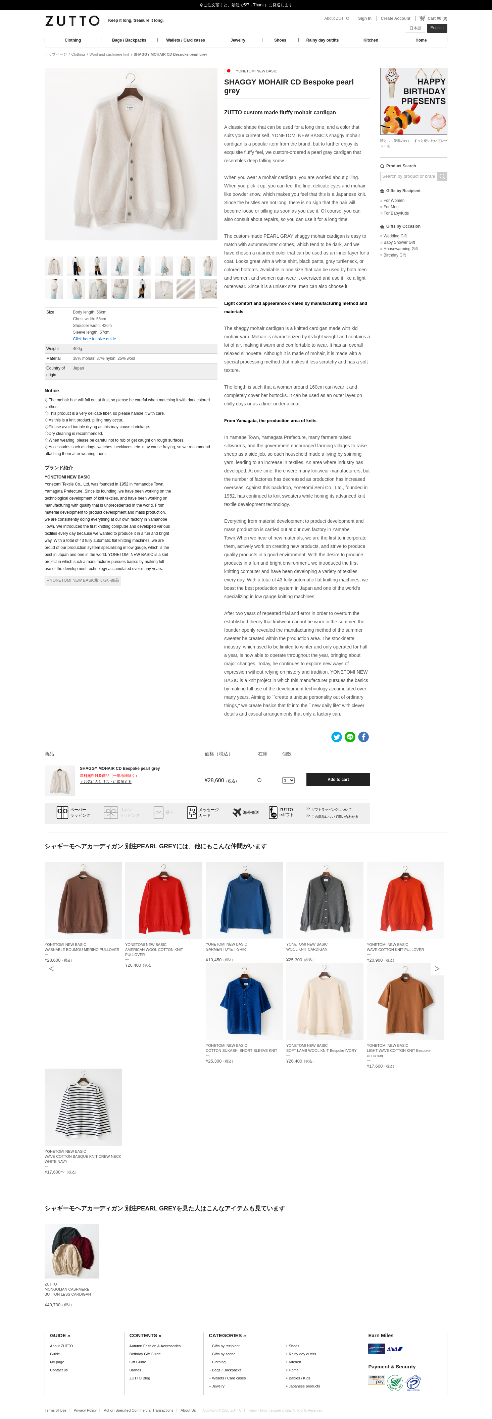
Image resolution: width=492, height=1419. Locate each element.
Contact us (59, 1370)
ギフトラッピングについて (331, 809)
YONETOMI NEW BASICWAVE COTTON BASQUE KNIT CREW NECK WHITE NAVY (83, 1156)
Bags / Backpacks (129, 40)
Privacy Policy (85, 1410)
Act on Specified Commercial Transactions (139, 1410)
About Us (188, 1410)
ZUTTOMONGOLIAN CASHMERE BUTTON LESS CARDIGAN (68, 1289)
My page (57, 1362)
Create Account (395, 18)
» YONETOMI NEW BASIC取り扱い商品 (83, 580)
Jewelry (238, 40)
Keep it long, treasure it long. (135, 20)
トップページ (56, 54)
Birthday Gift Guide (145, 1354)
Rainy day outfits (322, 40)
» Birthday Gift (393, 255)
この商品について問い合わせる (334, 816)
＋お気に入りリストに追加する (106, 782)
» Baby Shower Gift (397, 242)
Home (421, 40)
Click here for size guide (94, 339)
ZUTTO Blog (140, 1378)
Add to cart (338, 779)
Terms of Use (55, 1410)
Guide (55, 1354)
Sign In (365, 18)
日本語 (415, 28)
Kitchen (370, 40)
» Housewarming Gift (399, 248)
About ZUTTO (336, 18)
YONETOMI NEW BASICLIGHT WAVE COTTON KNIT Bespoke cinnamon (399, 1050)
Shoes (280, 40)
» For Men (389, 207)
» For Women (392, 200)
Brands (135, 1370)
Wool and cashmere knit (109, 54)
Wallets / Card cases (185, 40)
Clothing (73, 40)
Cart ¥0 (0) (437, 18)
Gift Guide (138, 1362)
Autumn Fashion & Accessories (155, 1346)
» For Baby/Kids (394, 213)
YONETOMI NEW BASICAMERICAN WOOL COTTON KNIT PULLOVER (154, 950)
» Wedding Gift (393, 236)
